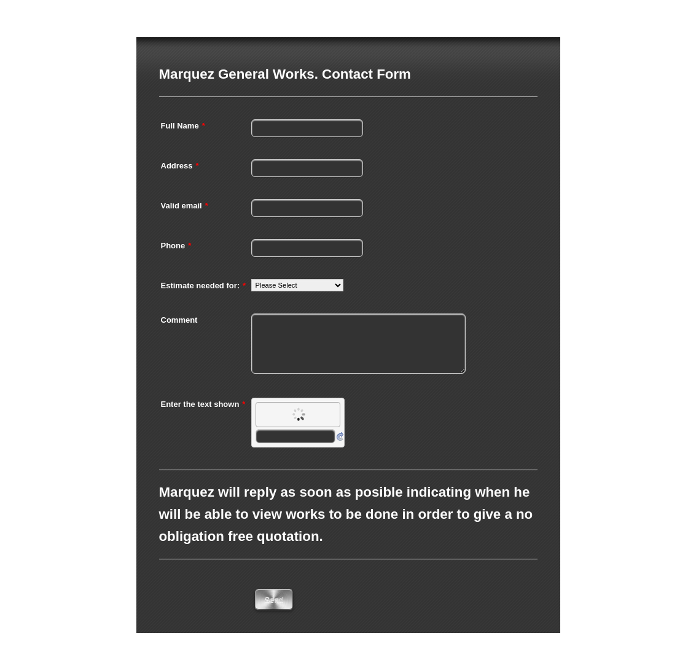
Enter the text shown (203, 404)
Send (274, 599)
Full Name (183, 125)
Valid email (184, 205)
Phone (176, 245)
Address (180, 165)
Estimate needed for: (203, 285)
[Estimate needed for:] (297, 285)
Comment (179, 320)
